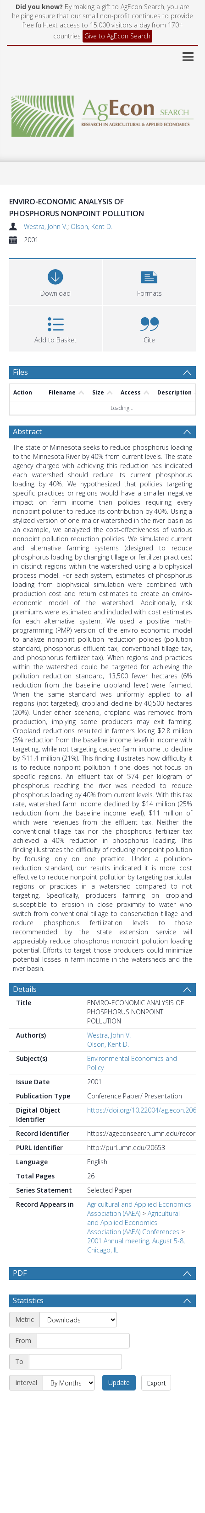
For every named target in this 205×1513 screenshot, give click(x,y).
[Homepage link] (102, 113)
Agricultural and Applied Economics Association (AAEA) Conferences (133, 1222)
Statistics (28, 1322)
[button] (149, 281)
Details (25, 989)
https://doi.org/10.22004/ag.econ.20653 (145, 1110)
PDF (20, 1273)
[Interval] (69, 1404)
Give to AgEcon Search (117, 36)
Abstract (27, 431)
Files (20, 372)
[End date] (75, 1383)
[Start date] (83, 1362)
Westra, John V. (45, 226)
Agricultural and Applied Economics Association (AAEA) (139, 1209)
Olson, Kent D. (91, 226)
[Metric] (78, 1341)
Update (119, 1404)
